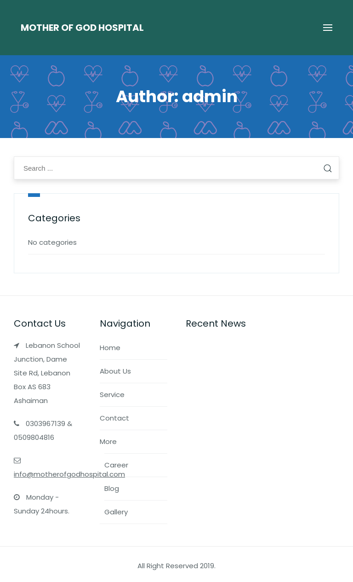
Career (116, 465)
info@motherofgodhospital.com (69, 474)
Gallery (116, 512)
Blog (111, 488)
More (108, 441)
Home (110, 347)
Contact (114, 418)
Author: (177, 96)
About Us (115, 371)
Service (112, 394)
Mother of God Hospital (82, 27)
